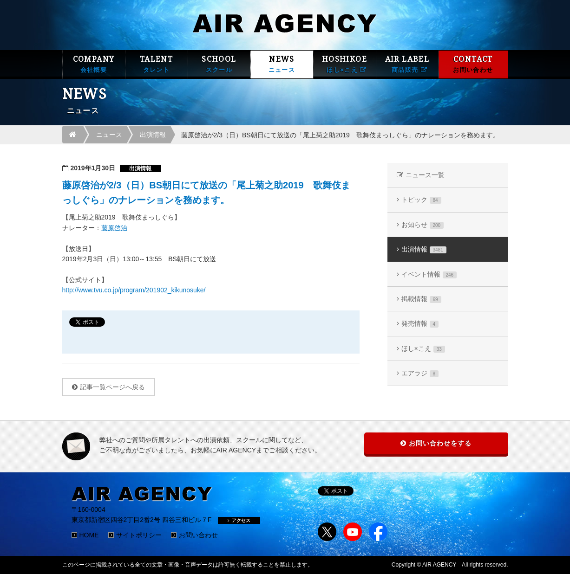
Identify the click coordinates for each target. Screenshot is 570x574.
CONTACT (473, 64)
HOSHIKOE (345, 64)
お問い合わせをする (440, 443)
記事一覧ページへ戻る (112, 387)
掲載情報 (421, 299)
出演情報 (153, 134)
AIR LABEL (407, 64)
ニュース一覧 (425, 175)
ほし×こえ (423, 349)
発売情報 (420, 324)
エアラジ (420, 373)
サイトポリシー (139, 535)
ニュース (109, 134)
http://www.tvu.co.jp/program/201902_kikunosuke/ (134, 290)
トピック (421, 200)
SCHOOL (219, 64)
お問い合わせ (198, 535)
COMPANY (94, 64)
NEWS (282, 64)
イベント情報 (429, 274)
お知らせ (422, 225)
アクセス (239, 520)
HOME (89, 535)
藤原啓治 (114, 228)
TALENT (156, 64)
